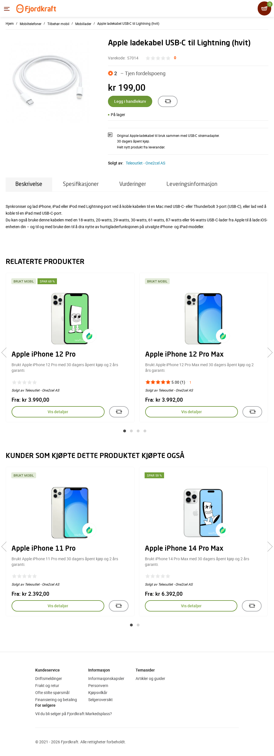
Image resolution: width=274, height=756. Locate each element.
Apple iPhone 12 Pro (44, 355)
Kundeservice (47, 670)
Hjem (10, 23)
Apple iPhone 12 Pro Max (184, 355)
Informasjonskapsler (106, 678)
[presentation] (6, 352)
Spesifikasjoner (81, 184)
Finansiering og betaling (56, 699)
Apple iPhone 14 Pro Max (184, 549)
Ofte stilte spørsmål (52, 692)
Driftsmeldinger (48, 678)
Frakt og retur (47, 685)
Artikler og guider (150, 678)
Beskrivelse (29, 184)
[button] (124, 431)
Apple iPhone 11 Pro (44, 549)
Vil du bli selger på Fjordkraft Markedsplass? (73, 713)
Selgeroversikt (100, 699)
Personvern (98, 685)
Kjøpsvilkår (97, 692)
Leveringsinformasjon (192, 184)
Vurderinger (132, 184)
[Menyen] (7, 8)
